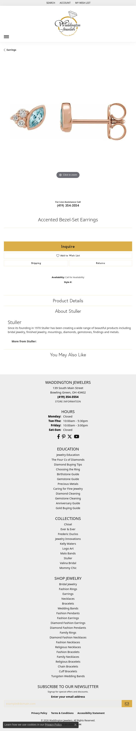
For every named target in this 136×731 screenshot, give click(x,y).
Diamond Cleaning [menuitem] (68, 493)
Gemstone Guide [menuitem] (68, 479)
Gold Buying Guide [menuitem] (68, 508)
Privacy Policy (39, 713)
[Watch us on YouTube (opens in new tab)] (76, 436)
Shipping (36, 263)
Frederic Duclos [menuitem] (68, 534)
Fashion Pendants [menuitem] (68, 613)
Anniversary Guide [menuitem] (68, 503)
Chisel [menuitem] (68, 524)
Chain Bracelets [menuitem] (68, 666)
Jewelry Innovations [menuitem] (68, 539)
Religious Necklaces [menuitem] (68, 647)
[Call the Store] (68, 397)
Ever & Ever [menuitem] (68, 529)
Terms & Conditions (62, 713)
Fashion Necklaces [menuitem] (68, 642)
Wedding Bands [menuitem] (68, 608)
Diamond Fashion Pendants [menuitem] (68, 628)
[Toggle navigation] (6, 35)
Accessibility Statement (91, 713)
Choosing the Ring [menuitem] (68, 469)
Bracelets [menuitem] (68, 603)
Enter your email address (68, 696)
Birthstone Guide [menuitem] (68, 474)
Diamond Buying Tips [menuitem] (68, 464)
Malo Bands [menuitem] (68, 553)
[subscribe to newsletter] (127, 703)
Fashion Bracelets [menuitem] (67, 652)
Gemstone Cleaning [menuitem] (68, 498)
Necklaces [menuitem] (68, 598)
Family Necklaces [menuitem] (68, 657)
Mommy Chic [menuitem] (67, 568)
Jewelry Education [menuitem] (68, 455)
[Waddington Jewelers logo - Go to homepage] (68, 24)
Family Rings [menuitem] (68, 632)
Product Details (68, 300)
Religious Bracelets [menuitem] (68, 661)
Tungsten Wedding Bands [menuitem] (68, 676)
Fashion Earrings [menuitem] (68, 618)
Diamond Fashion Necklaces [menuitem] (68, 637)
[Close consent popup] (75, 725)
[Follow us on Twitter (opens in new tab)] (69, 436)
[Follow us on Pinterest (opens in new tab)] (63, 436)
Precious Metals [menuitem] (68, 484)
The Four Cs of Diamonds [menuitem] (68, 459)
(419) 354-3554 (68, 205)
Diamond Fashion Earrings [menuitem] (68, 623)
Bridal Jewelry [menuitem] (68, 584)
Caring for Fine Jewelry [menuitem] (68, 488)
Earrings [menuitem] (67, 594)
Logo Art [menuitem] (68, 548)
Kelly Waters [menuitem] (68, 543)
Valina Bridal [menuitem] (68, 563)
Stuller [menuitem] (68, 558)
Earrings (11, 50)
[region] (68, 127)
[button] (50, 3)
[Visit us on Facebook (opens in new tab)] (58, 436)
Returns (100, 263)
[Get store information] (68, 401)
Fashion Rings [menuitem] (68, 589)
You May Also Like (68, 354)
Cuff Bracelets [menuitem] (68, 671)
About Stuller (68, 311)
